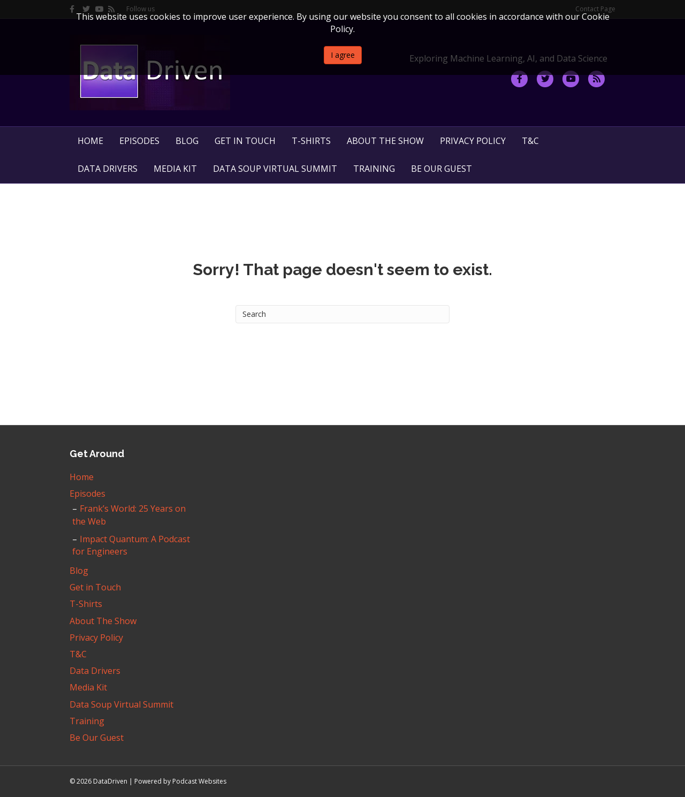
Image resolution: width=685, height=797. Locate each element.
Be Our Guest (441, 168)
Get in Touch (245, 141)
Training (374, 168)
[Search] (342, 314)
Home (90, 141)
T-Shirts (311, 141)
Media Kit (175, 168)
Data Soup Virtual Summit (275, 168)
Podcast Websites (199, 781)
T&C (530, 141)
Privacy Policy (473, 141)
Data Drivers (108, 168)
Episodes (139, 141)
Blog (187, 141)
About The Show (385, 141)
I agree (343, 55)
